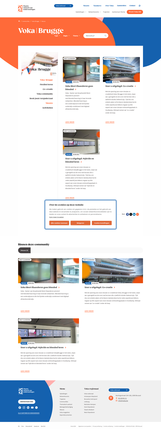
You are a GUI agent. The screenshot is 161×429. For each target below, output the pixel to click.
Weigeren (80, 223)
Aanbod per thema (118, 12)
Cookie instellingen (119, 426)
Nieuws (86, 6)
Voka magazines (65, 412)
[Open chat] (141, 6)
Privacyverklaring (97, 426)
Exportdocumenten (66, 415)
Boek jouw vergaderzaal (41, 98)
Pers (22, 426)
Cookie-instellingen (101, 223)
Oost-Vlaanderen (89, 407)
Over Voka (109, 6)
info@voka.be (122, 401)
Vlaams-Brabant (89, 410)
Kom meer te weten (56, 217)
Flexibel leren (46, 85)
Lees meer (69, 122)
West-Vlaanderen (89, 412)
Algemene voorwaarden (84, 426)
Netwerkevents (93, 12)
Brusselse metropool (90, 399)
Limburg (86, 402)
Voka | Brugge (46, 80)
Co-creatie (48, 89)
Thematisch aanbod (66, 404)
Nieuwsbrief (29, 426)
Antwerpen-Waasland (91, 396)
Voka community (45, 94)
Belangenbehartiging (66, 407)
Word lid (43, 426)
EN (19, 426)
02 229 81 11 (121, 398)
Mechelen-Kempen (90, 404)
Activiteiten (47, 108)
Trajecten (106, 12)
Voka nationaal (88, 394)
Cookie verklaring (108, 426)
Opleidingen (80, 12)
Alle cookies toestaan (59, 223)
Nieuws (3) (24, 250)
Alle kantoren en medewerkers (29, 413)
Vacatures (97, 6)
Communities (64, 402)
